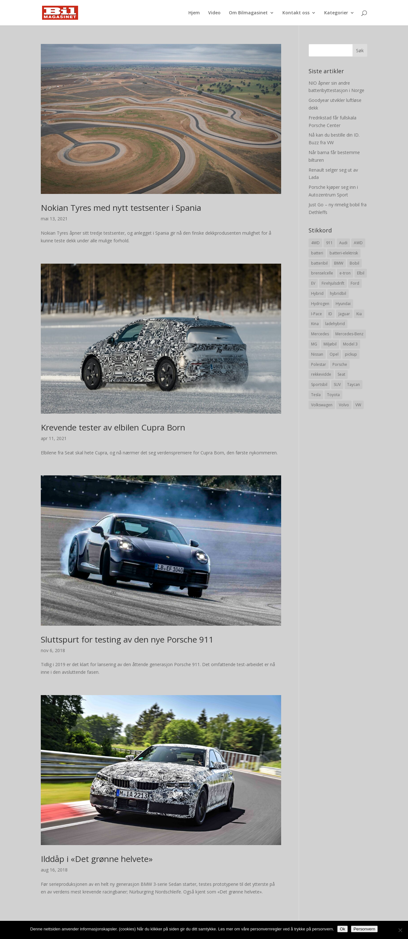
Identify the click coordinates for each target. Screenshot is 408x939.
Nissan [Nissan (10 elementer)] (317, 354)
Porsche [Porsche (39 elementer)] (339, 364)
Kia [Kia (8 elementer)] (359, 314)
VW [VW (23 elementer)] (358, 405)
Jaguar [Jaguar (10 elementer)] (344, 314)
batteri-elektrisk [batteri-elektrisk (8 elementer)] (344, 253)
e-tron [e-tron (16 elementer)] (345, 273)
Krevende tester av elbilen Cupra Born (113, 427)
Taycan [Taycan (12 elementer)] (353, 384)
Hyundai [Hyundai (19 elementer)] (343, 303)
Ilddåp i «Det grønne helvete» (97, 858)
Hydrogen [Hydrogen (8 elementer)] (320, 303)
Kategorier (336, 13)
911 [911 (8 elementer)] (329, 242)
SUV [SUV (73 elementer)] (337, 384)
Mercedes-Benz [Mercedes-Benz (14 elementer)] (349, 334)
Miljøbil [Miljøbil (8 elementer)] (330, 344)
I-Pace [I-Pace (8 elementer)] (316, 314)
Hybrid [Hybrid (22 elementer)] (317, 293)
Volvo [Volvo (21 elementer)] (344, 405)
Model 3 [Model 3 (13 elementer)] (350, 344)
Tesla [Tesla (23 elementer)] (316, 394)
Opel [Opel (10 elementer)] (334, 354)
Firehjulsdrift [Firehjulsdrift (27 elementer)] (333, 283)
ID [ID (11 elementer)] (330, 314)
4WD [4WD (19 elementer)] (315, 242)
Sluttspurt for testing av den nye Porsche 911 (127, 639)
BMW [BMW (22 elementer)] (338, 263)
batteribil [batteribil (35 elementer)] (319, 263)
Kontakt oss (296, 13)
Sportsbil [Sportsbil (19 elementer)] (319, 384)
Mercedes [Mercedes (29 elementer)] (320, 334)
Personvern (364, 929)
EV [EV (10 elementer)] (313, 283)
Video (214, 13)
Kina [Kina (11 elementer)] (315, 323)
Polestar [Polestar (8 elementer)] (318, 364)
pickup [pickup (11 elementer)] (351, 354)
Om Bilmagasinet (248, 13)
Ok (342, 929)
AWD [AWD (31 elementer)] (358, 242)
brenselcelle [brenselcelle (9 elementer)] (322, 273)
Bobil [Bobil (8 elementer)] (354, 263)
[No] (400, 930)
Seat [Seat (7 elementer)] (341, 374)
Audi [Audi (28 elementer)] (343, 242)
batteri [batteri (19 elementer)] (317, 253)
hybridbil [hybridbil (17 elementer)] (338, 293)
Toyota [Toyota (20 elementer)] (333, 394)
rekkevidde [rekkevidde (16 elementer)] (321, 374)
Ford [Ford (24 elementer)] (355, 283)
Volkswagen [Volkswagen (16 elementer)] (321, 405)
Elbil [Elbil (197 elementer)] (360, 273)
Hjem (194, 13)
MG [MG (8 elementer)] (314, 344)
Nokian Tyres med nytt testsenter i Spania (121, 207)
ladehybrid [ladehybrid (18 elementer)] (335, 323)
